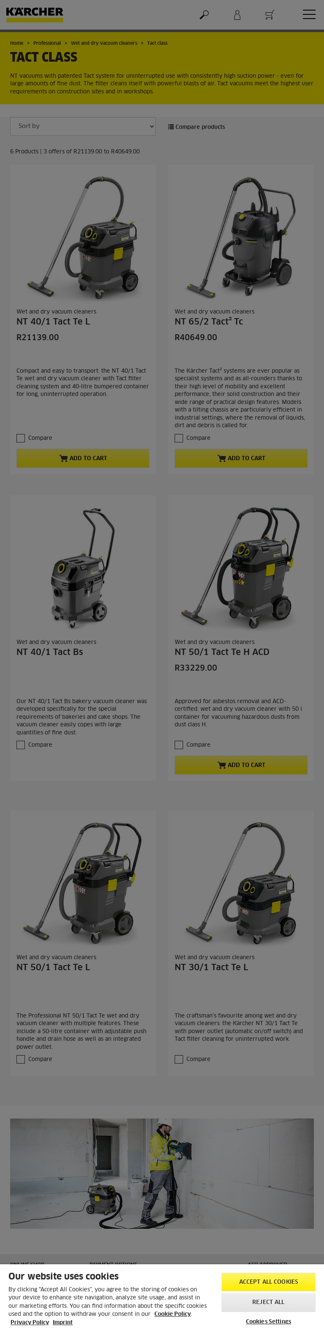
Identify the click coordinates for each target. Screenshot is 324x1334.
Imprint (63, 1323)
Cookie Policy (172, 1314)
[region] (162, 1299)
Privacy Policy (30, 1323)
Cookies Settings (268, 1322)
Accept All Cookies (268, 1282)
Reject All (268, 1302)
